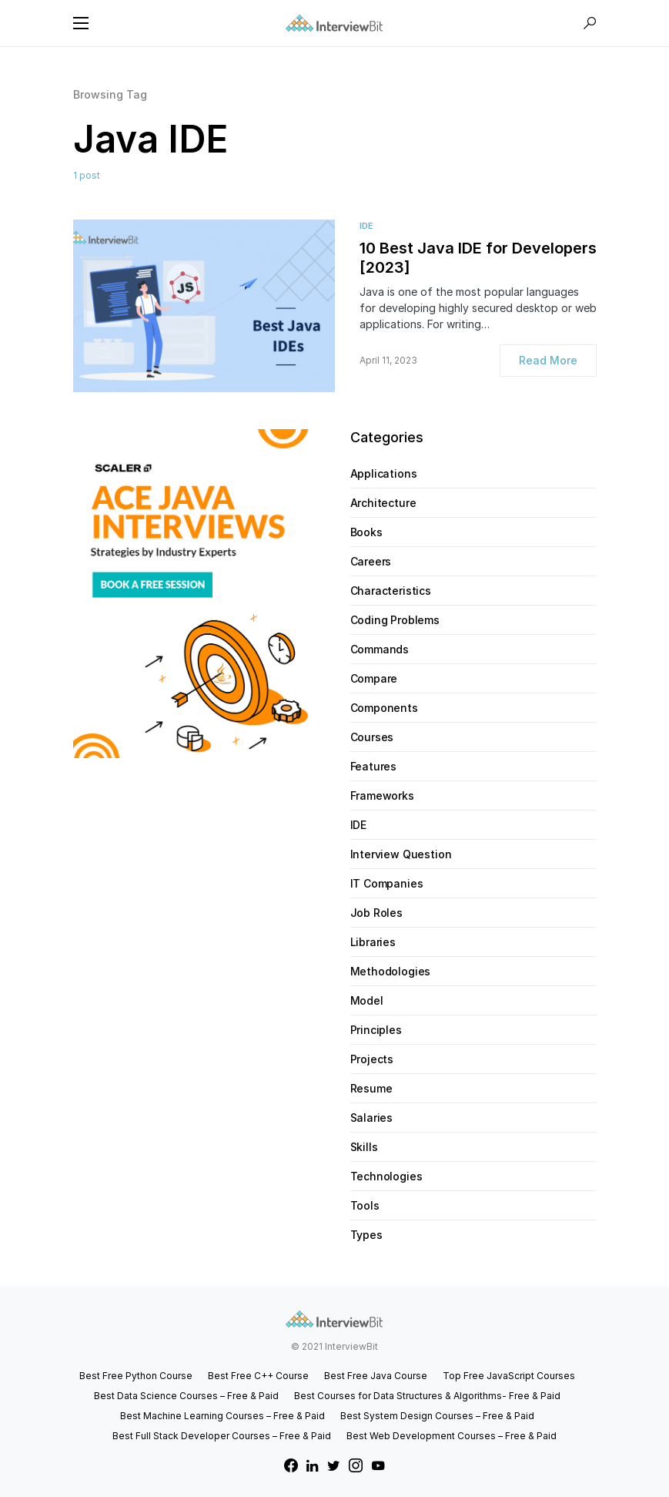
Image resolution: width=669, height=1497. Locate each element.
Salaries (371, 1117)
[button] (81, 23)
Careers (371, 561)
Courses (372, 736)
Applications (383, 473)
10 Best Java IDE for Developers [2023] (478, 258)
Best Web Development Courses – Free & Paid (451, 1436)
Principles (376, 1029)
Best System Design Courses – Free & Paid (437, 1415)
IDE (366, 225)
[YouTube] (378, 1465)
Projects (372, 1059)
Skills (364, 1146)
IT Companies (386, 883)
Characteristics (390, 590)
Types (366, 1234)
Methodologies (390, 971)
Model (366, 1000)
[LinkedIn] (312, 1465)
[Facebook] (291, 1465)
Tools (365, 1205)
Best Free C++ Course (258, 1375)
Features (373, 766)
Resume (371, 1088)
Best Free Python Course (135, 1375)
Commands (380, 649)
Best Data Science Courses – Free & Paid (186, 1395)
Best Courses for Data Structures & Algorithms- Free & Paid (427, 1395)
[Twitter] (333, 1465)
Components (384, 707)
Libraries (373, 941)
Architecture (383, 502)
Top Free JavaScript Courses (509, 1375)
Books (366, 532)
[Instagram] (356, 1465)
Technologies (386, 1176)
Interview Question (401, 854)
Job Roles (376, 912)
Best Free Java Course (375, 1375)
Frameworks (382, 795)
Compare (374, 678)
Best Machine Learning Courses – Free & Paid (222, 1415)
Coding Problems (395, 619)
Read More (548, 360)
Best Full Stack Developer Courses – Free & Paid (221, 1436)
